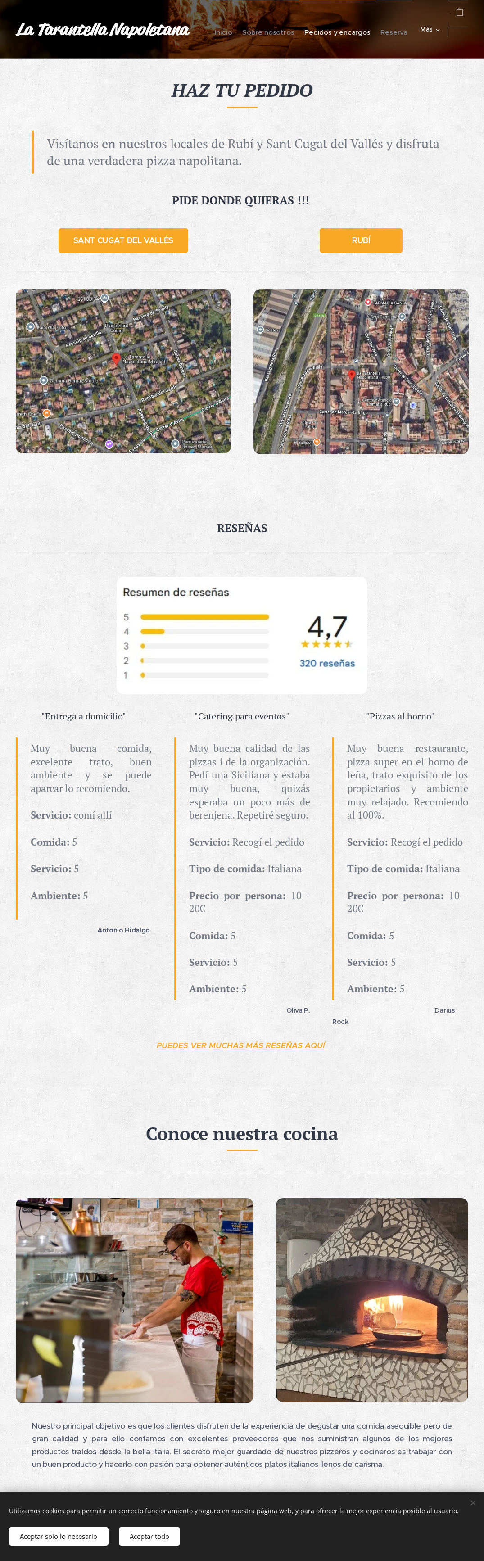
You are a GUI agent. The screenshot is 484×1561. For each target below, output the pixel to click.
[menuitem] (305, 29)
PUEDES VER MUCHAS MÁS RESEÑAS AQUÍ (242, 1045)
